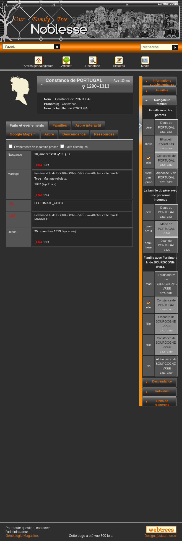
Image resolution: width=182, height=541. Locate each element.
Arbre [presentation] (49, 134)
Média (145, 65)
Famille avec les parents (160, 113)
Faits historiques (74, 147)
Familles (162, 90)
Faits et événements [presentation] (27, 125)
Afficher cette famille (105, 173)
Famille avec (161, 262)
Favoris (10, 46)
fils (148, 366)
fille (148, 323)
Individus (161, 391)
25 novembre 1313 (47, 231)
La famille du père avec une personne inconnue (160, 195)
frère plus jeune (148, 177)
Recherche (92, 65)
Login (174, 3)
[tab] (85, 84)
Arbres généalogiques (38, 65)
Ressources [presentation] (104, 134)
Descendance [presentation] (74, 134)
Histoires (119, 65)
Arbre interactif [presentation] (88, 125)
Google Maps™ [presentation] (23, 134)
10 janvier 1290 (45, 154)
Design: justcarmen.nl (160, 536)
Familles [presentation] (60, 125)
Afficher (66, 65)
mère (148, 143)
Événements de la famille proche (34, 147)
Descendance (162, 381)
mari (148, 284)
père (148, 127)
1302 (37, 184)
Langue (163, 3)
